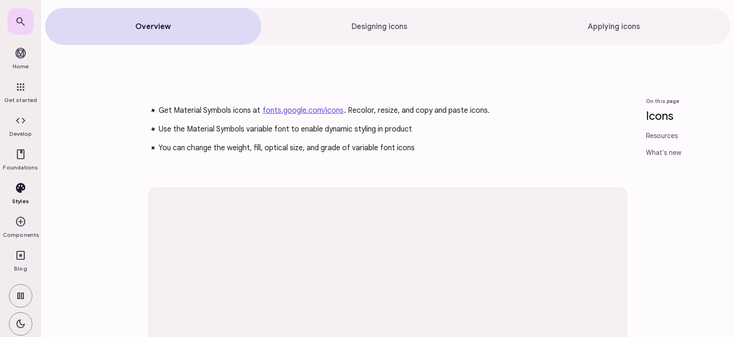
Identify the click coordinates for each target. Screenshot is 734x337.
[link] (20, 21)
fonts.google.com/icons (303, 110)
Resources (662, 136)
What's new (663, 152)
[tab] (153, 26)
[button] (20, 126)
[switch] (20, 296)
